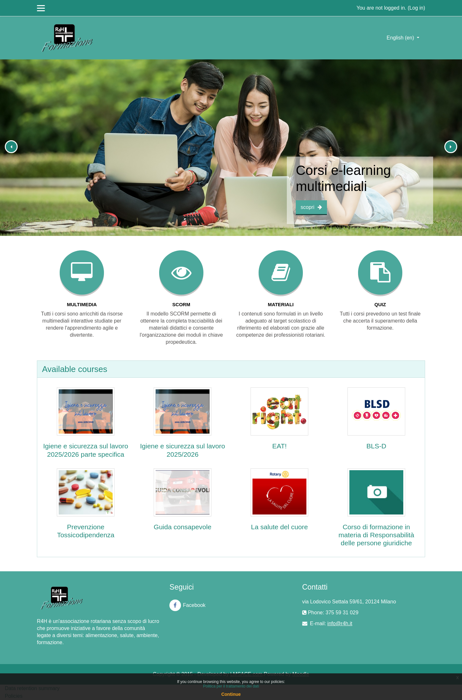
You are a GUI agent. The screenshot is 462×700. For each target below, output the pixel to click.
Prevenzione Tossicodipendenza (86, 531)
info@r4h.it (339, 623)
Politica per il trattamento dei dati (231, 686)
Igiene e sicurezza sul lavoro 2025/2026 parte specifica (85, 450)
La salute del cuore (279, 527)
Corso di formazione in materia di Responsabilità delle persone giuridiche (376, 535)
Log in (416, 8)
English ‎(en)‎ (401, 37)
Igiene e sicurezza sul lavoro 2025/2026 (182, 450)
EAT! (279, 446)
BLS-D (376, 446)
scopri (311, 207)
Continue (231, 694)
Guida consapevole (182, 527)
